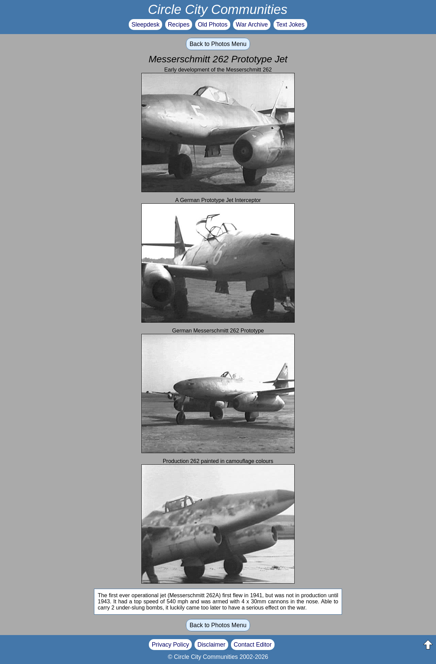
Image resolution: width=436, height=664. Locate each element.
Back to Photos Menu (217, 44)
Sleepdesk (145, 24)
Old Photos (213, 24)
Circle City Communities (217, 9)
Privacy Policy (170, 644)
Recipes (179, 24)
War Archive (252, 24)
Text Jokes (290, 24)
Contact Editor (252, 644)
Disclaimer (211, 644)
